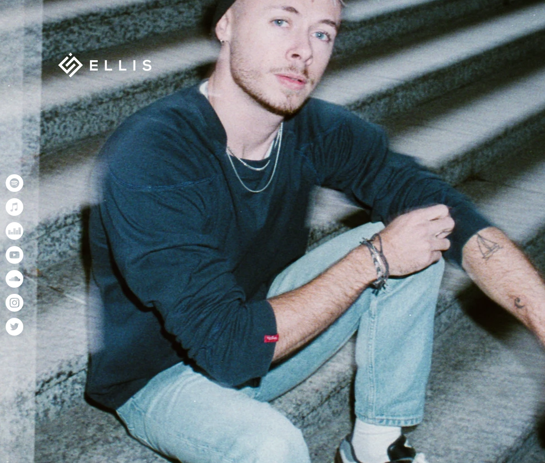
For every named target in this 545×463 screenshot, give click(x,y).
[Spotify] (14, 183)
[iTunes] (14, 207)
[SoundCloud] (14, 279)
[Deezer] (14, 231)
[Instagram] (14, 303)
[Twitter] (14, 327)
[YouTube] (14, 255)
